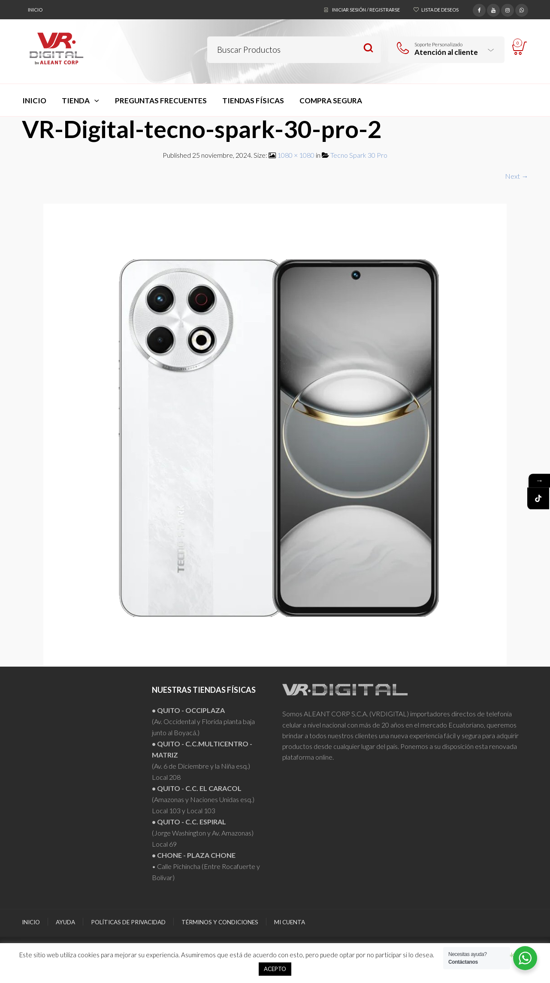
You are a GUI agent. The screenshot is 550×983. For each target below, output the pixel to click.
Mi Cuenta (289, 922)
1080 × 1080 (295, 155)
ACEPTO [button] (275, 968)
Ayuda (65, 922)
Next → (516, 176)
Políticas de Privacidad (128, 922)
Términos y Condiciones (219, 922)
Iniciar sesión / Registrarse (366, 9)
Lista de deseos (440, 9)
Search (368, 48)
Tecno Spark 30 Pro (358, 155)
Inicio (35, 9)
